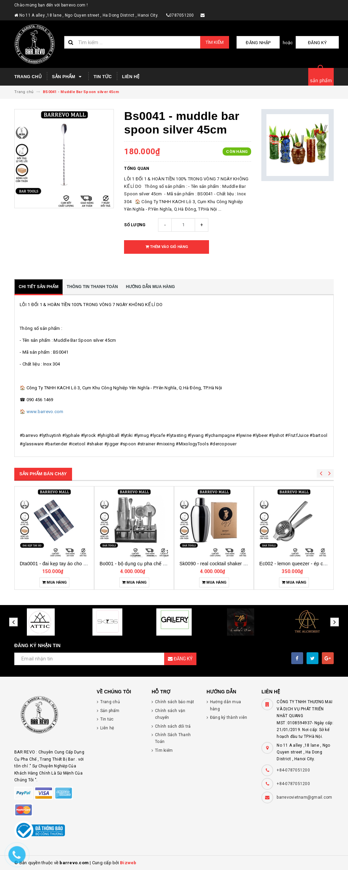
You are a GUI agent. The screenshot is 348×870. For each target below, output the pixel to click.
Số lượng (134, 225)
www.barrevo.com (45, 411)
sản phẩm (321, 80)
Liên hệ (130, 76)
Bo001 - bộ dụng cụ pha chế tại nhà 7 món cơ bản (234, 563)
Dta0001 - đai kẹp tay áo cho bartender (142, 563)
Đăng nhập (272, 42)
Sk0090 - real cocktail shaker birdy (296, 563)
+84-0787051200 (293, 770)
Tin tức (102, 76)
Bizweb (128, 862)
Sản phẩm (67, 76)
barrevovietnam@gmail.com (304, 797)
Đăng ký (322, 42)
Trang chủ (28, 76)
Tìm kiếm (215, 42)
